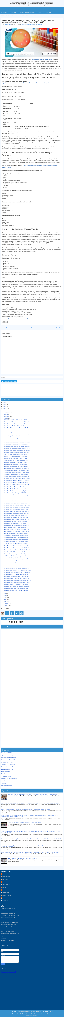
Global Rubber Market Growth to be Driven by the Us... (17, 578)
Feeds (34, 15)
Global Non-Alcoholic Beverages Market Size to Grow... (17, 507)
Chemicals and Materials (28, 24)
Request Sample (25, 15)
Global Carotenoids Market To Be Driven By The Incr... (16, 501)
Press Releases (19, 9)
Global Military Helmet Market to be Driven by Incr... (16, 436)
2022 (4, 408)
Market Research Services (27, 12)
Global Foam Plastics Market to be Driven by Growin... (17, 488)
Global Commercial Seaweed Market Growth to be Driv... (17, 576)
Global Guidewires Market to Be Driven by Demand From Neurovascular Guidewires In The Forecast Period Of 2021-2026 (30, 803)
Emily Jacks (5, 879)
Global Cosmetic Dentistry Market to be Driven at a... (16, 425)
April (5, 599)
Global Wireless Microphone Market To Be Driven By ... (17, 468)
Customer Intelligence (49, 9)
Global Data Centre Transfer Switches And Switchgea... (17, 499)
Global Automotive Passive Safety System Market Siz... (17, 525)
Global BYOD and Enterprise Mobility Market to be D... (16, 472)
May (5, 597)
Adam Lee (4, 874)
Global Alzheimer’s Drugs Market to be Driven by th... (16, 584)
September (7, 416)
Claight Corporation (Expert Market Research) (32, 2)
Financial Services (5, 773)
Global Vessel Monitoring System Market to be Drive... (17, 562)
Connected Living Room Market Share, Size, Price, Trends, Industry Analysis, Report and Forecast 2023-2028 (33, 794)
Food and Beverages (6, 776)
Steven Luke (5, 900)
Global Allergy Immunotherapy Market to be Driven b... (17, 590)
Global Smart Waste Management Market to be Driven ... (17, 486)
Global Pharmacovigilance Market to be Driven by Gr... (16, 476)
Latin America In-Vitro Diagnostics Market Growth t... (16, 560)
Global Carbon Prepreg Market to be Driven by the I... (16, 541)
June (5, 595)
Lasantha (33, 1013)
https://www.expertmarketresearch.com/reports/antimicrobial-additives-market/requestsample (27, 83)
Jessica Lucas (5, 892)
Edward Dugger (6, 876)
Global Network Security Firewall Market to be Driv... (16, 535)
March (5, 601)
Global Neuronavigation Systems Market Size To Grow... (17, 545)
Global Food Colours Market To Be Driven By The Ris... (17, 427)
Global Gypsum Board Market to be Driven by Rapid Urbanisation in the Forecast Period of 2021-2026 (25, 809)
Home (2, 9)
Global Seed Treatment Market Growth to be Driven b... (17, 572)
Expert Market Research (8, 882)
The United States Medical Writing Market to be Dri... (16, 460)
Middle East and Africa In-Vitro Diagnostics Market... (16, 556)
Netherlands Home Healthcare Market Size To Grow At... (17, 549)
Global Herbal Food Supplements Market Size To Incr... (17, 503)
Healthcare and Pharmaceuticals (9, 778)
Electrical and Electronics (7, 769)
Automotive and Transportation (8, 759)
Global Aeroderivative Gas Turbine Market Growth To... (17, 497)
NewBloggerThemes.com (32, 1015)
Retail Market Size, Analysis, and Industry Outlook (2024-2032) (22, 858)
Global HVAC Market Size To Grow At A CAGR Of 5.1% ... (17, 570)
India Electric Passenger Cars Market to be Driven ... (16, 419)
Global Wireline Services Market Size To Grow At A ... (16, 568)
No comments (39, 24)
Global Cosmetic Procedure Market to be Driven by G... (17, 450)
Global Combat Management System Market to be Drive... (17, 580)
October (6, 414)
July (5, 593)
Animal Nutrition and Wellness (8, 757)
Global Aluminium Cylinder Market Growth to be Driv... (16, 586)
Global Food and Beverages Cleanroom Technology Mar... (17, 434)
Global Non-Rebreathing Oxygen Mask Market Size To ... (17, 547)
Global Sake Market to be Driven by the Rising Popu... (16, 574)
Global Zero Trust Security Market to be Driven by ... (16, 527)
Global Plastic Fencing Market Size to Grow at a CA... (16, 464)
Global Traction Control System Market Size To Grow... (17, 564)
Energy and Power (5, 771)
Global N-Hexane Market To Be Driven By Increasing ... (16, 444)
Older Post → (59, 327)
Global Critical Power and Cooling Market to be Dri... (16, 462)
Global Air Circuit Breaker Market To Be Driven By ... (16, 523)
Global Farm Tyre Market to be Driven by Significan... (16, 490)
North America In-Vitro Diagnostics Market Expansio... (17, 554)
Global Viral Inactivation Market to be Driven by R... (16, 456)
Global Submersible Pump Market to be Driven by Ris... (17, 529)
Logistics (3, 781)
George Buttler (5, 884)
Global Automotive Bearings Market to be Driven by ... (16, 521)
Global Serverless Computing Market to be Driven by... (17, 531)
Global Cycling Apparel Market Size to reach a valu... (16, 539)
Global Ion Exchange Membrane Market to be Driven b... (17, 478)
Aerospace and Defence (7, 752)
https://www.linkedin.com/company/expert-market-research (23, 318)
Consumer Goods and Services (8, 766)
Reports (9, 9)
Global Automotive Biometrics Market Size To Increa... (17, 442)
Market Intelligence (32, 9)
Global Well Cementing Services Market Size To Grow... (17, 448)
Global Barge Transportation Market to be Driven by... (16, 517)
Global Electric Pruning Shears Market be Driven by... (16, 533)
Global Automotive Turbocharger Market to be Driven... (17, 519)
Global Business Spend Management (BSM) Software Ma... (18, 492)
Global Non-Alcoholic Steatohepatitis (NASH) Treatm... (17, 505)
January (6, 605)
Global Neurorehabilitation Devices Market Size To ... (16, 537)
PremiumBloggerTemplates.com (44, 1013)
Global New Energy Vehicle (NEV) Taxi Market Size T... (16, 509)
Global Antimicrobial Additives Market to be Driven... (16, 452)
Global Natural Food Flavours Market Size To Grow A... (17, 551)
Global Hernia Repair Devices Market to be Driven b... (16, 423)
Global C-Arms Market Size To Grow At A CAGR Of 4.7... (17, 430)
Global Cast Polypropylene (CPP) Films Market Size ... (16, 466)
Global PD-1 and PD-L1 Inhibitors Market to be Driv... (16, 511)
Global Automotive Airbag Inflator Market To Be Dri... (16, 482)
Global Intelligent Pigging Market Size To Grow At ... (16, 458)
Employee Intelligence (45, 12)
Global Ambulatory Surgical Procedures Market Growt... (17, 582)
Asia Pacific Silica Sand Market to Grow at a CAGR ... (16, 543)
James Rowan (5, 890)
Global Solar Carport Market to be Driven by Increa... (16, 474)
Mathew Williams (6, 895)
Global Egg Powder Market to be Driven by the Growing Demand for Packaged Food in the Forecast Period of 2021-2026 (30, 852)
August (6, 418)
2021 (4, 608)
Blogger (50, 1011)
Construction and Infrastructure (8, 764)
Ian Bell (4, 887)
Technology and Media (6, 785)
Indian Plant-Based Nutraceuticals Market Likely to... (16, 454)
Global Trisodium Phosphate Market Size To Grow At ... (17, 566)
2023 (4, 406)
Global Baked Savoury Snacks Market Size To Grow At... (17, 440)
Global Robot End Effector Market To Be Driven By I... (16, 495)
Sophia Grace (8, 24)
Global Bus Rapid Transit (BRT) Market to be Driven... (16, 513)
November (6, 412)
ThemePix (19, 1013)
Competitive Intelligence (9, 12)
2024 (4, 404)
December (6, 410)
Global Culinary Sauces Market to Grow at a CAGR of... (17, 470)
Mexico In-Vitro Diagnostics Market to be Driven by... (16, 558)
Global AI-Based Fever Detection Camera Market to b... (17, 421)
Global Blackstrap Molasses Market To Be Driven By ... (17, 480)
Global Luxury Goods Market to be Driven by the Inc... (16, 515)
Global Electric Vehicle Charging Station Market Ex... (16, 438)
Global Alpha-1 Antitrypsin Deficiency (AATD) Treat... (16, 588)
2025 (4, 402)
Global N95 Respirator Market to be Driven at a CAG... (16, 432)
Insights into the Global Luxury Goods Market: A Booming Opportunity (24, 822)
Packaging (3, 783)
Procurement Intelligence (9, 15)
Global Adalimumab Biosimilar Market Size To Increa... (17, 446)
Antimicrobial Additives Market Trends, (42, 59)
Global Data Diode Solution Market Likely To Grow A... (17, 484)
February (6, 603)
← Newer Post (4, 327)
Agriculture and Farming (7, 755)
